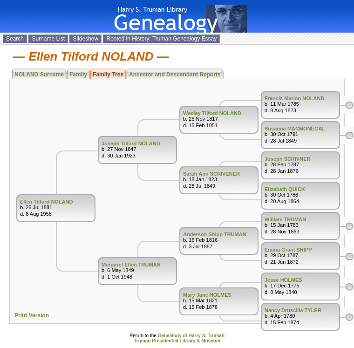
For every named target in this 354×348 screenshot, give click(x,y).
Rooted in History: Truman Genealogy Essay (161, 38)
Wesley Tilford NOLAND (212, 113)
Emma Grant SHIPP (288, 249)
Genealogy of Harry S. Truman (191, 335)
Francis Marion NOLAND (294, 98)
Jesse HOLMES (283, 280)
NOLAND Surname (39, 74)
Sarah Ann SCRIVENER (211, 174)
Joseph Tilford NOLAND (131, 143)
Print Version (31, 315)
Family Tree (108, 74)
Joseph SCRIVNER (287, 159)
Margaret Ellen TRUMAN (131, 264)
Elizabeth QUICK (285, 189)
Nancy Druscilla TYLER (293, 310)
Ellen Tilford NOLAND (46, 202)
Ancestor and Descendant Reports (175, 74)
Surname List (48, 38)
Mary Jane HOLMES (207, 295)
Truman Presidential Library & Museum (177, 340)
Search (15, 38)
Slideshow (85, 38)
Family (78, 74)
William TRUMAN (285, 219)
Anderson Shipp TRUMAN (214, 234)
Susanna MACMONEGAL (295, 128)
